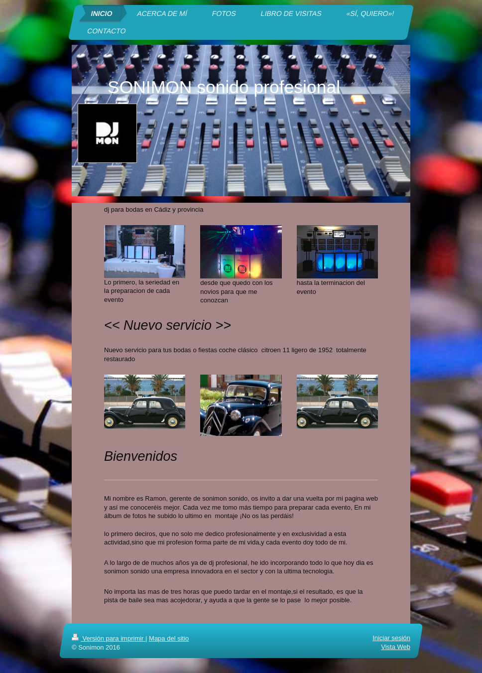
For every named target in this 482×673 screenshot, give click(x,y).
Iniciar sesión (391, 638)
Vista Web (395, 647)
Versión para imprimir (108, 638)
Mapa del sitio (169, 638)
